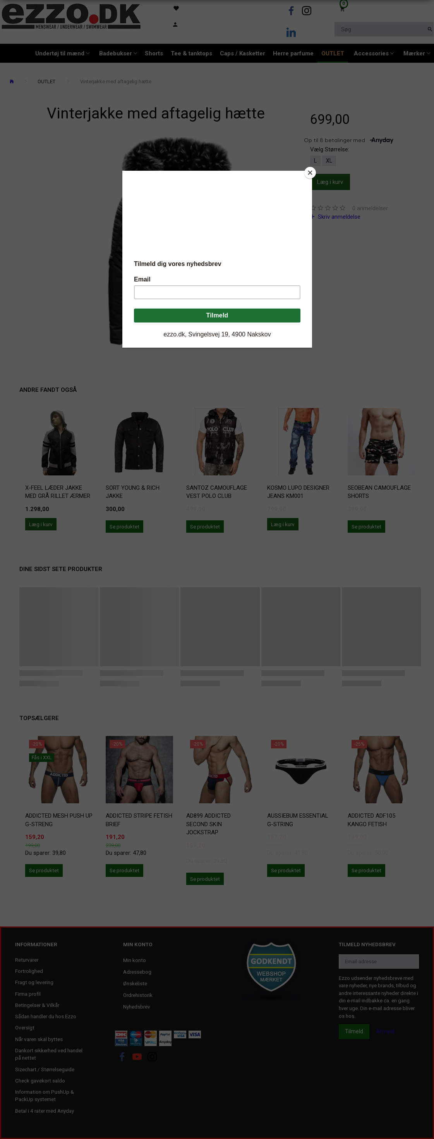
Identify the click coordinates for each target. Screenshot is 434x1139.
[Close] (310, 172)
